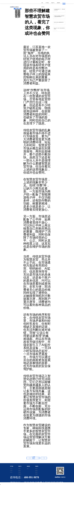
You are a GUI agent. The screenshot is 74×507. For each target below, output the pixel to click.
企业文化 (11, 472)
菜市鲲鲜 (19, 472)
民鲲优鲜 (17, 12)
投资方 (28, 468)
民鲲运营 (17, 14)
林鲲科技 (17, 10)
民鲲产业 (19, 466)
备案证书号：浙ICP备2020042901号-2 (37, 492)
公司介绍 (11, 468)
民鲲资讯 (36, 466)
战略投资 (28, 466)
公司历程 (11, 470)
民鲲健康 (17, 16)
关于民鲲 (11, 466)
